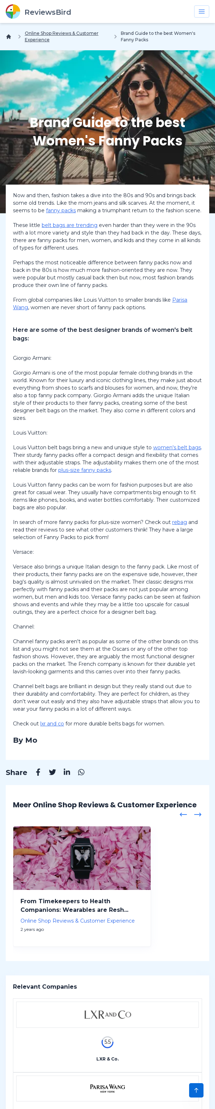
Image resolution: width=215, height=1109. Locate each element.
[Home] (10, 37)
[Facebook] (34, 773)
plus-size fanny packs (84, 470)
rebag (179, 522)
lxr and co (52, 723)
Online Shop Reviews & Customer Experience (62, 36)
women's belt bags (177, 447)
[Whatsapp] (77, 773)
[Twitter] (49, 773)
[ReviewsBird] (38, 11)
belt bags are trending (69, 225)
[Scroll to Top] (196, 1090)
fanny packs (61, 210)
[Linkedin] (63, 773)
